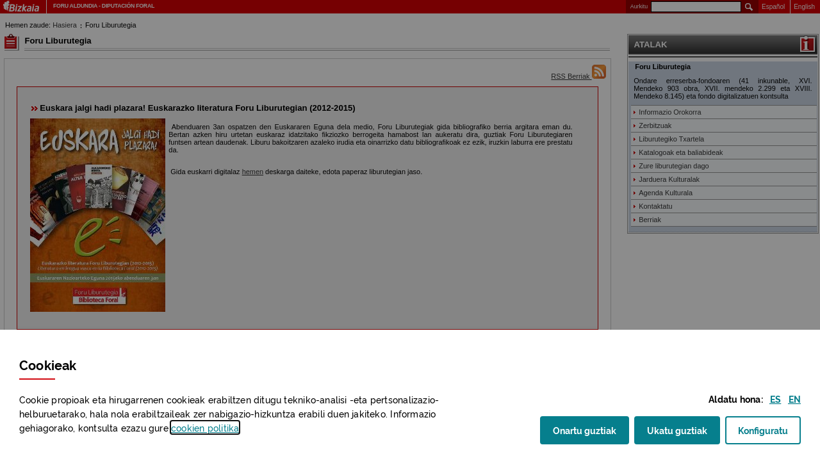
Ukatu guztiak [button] (677, 429)
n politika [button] (205, 427)
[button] (775, 398)
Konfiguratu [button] (769, 433)
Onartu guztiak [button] (584, 429)
